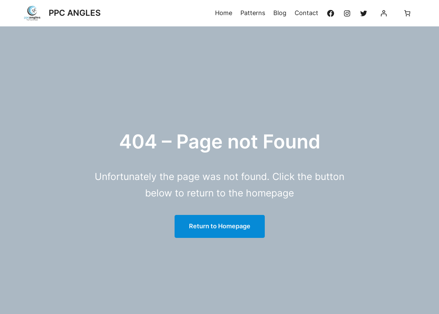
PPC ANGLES (75, 13)
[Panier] (407, 13)
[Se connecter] (383, 13)
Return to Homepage (219, 226)
